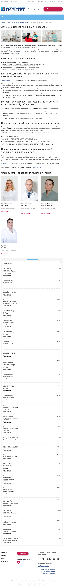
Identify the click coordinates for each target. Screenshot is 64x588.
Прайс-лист (7, 264)
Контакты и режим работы (35, 9)
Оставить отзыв (39, 1)
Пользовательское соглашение (46, 571)
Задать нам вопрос (48, 1)
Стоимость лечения (6, 163)
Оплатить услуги (30, 1)
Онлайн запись (53, 9)
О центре (4, 552)
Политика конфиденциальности (46, 569)
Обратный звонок (58, 1)
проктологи (21, 51)
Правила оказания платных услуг (47, 573)
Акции (3, 558)
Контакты (4, 561)
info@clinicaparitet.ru (43, 566)
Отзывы (3, 555)
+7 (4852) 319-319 (37, 167)
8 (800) (49, 558)
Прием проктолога (6, 80)
